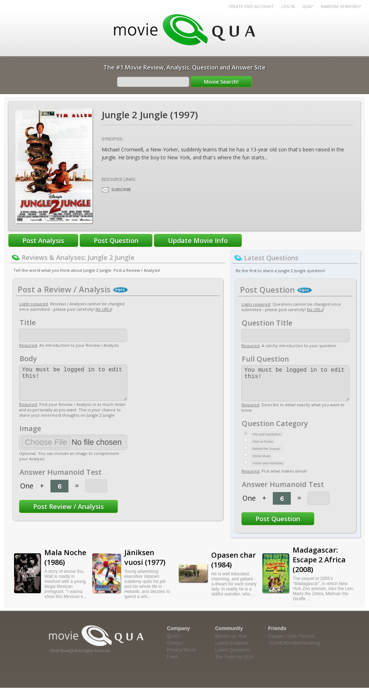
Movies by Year (231, 643)
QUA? (307, 6)
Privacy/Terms (181, 657)
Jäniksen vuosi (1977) (144, 564)
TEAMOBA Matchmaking (294, 650)
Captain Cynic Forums (291, 643)
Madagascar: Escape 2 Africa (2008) (319, 566)
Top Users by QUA (234, 664)
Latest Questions (232, 657)
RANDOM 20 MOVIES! (341, 6)
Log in (288, 6)
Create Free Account (251, 6)
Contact (175, 650)
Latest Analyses (231, 650)
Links (172, 664)
